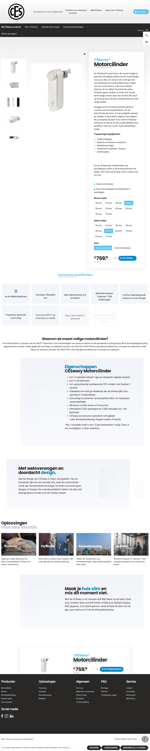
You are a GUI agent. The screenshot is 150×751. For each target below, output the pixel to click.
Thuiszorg (42, 693)
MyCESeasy (130, 703)
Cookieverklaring (82, 707)
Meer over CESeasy (114, 10)
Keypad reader (103, 421)
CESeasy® (102, 59)
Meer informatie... (64, 748)
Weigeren (94, 748)
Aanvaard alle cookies (134, 748)
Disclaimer (80, 703)
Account (73, 13)
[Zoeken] (147, 30)
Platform (104, 696)
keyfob (117, 421)
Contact (129, 693)
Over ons (79, 693)
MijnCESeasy (96, 10)
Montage (104, 693)
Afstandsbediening (8, 700)
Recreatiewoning (45, 700)
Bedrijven (42, 703)
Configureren (111, 748)
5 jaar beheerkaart (127, 126)
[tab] (75, 277)
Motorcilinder (6, 693)
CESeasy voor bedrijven (76, 10)
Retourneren (131, 700)
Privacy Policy (81, 700)
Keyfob (4, 696)
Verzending (130, 696)
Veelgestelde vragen (109, 700)
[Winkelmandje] (141, 11)
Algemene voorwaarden (85, 696)
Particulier (42, 696)
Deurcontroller (6, 707)
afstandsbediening (85, 421)
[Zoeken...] (122, 30)
